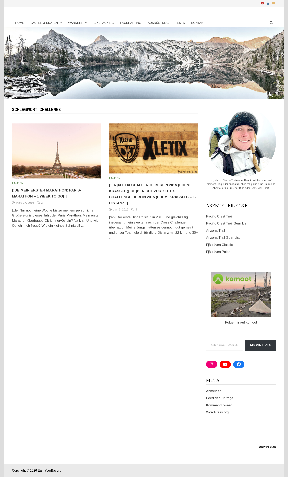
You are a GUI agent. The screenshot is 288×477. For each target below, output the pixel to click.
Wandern (75, 22)
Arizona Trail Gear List (223, 238)
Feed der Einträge (219, 398)
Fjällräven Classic (219, 245)
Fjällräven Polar (218, 252)
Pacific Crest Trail (219, 216)
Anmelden (213, 391)
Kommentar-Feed (219, 405)
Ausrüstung (158, 22)
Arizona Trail (215, 230)
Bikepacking (104, 22)
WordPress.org (217, 412)
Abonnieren (260, 345)
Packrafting (130, 22)
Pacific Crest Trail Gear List (226, 223)
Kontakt (198, 22)
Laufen (17, 183)
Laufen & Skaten (44, 22)
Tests (180, 22)
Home (19, 22)
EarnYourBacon (49, 470)
